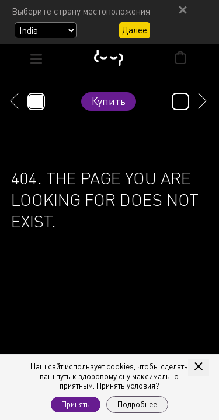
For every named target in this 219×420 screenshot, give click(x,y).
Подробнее (137, 404)
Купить (109, 100)
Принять (75, 404)
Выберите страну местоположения (81, 11)
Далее (134, 29)
